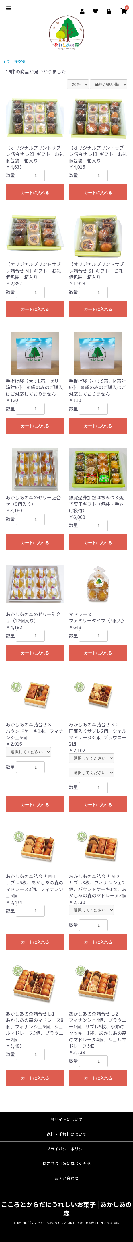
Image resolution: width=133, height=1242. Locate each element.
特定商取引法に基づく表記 (66, 1163)
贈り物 (19, 61)
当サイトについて (66, 1119)
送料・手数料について (66, 1134)
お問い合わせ (66, 1178)
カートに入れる (35, 192)
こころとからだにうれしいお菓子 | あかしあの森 (66, 1209)
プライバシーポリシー (66, 1149)
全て (6, 61)
